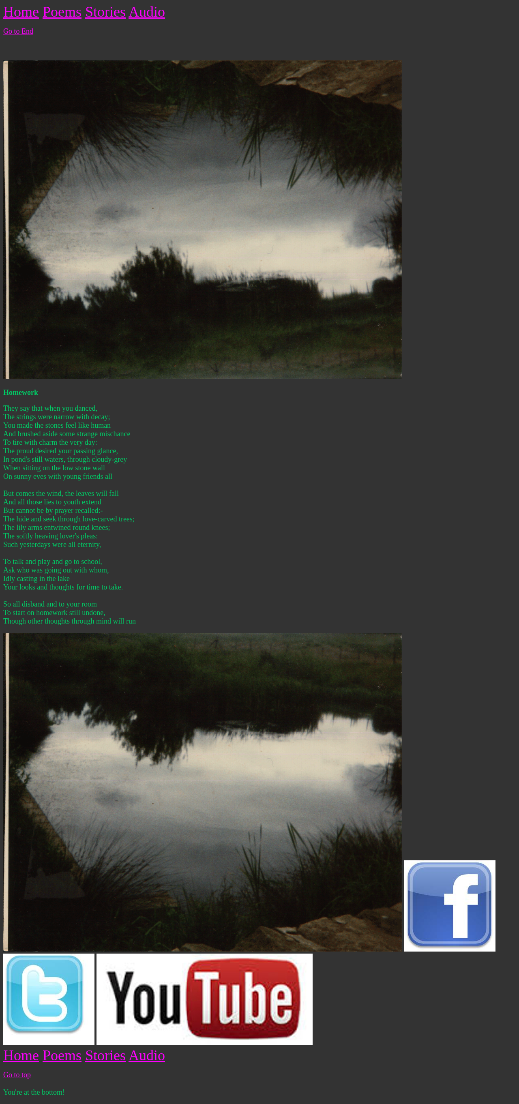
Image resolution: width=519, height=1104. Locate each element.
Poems (62, 12)
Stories (105, 12)
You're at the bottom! (34, 1092)
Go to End (18, 31)
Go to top (17, 1075)
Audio (147, 12)
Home (21, 12)
